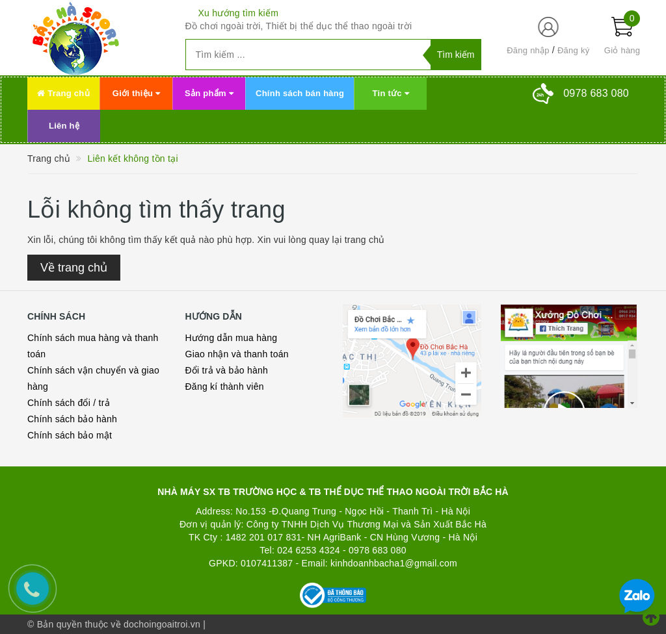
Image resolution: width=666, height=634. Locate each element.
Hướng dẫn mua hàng (231, 338)
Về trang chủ (73, 267)
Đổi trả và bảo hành (227, 370)
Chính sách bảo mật (69, 435)
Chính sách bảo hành (72, 419)
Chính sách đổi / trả (68, 403)
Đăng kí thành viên (224, 386)
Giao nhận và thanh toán (237, 354)
